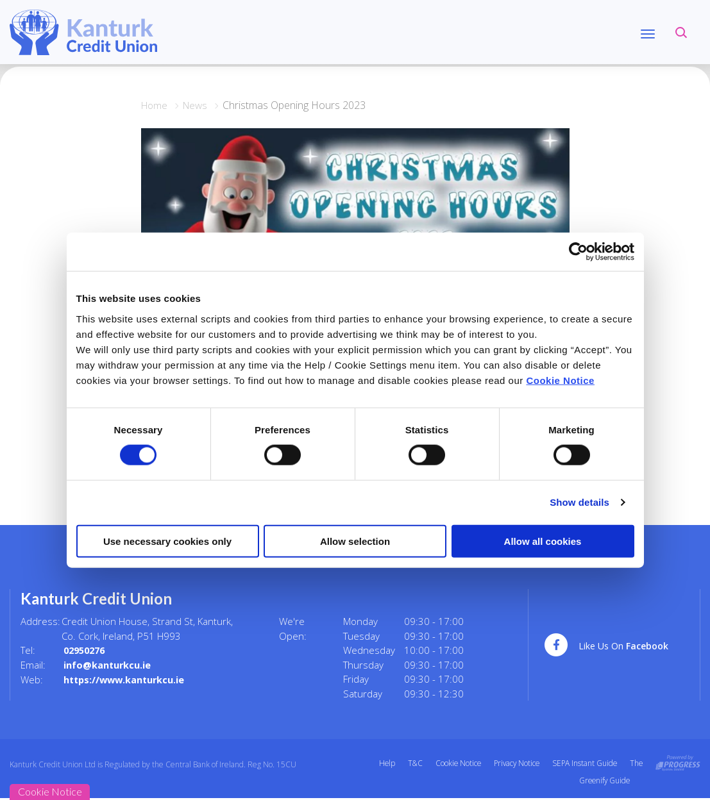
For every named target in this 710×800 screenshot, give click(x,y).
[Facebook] (613, 646)
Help (380, 763)
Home (155, 105)
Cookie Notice (560, 379)
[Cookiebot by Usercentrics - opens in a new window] (578, 252)
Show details (579, 502)
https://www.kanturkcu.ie (126, 678)
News (198, 105)
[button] (681, 32)
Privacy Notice (513, 763)
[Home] (83, 31)
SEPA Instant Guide (583, 763)
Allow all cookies (543, 540)
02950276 (86, 650)
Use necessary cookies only (167, 540)
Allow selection (355, 540)
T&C (409, 763)
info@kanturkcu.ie (107, 664)
